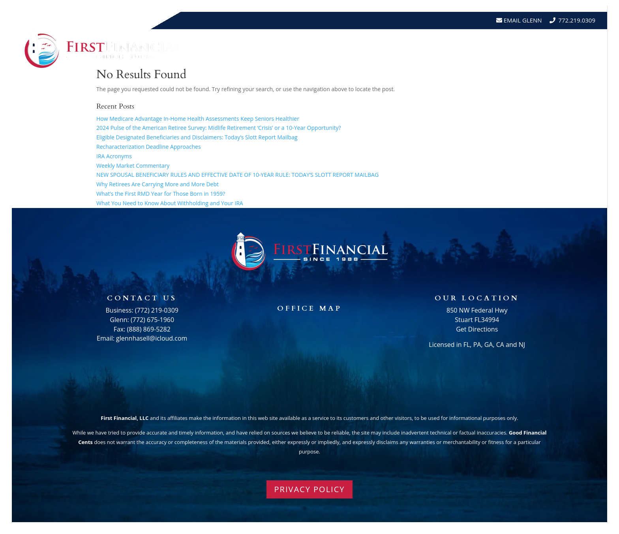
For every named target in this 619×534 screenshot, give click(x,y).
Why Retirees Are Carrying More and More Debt (157, 184)
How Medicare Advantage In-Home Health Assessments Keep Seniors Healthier (197, 118)
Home (311, 48)
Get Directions (477, 329)
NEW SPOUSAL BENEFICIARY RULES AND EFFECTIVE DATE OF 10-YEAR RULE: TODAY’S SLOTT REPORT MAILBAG (237, 174)
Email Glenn (522, 20)
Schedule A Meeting (559, 48)
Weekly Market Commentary (132, 165)
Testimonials (458, 48)
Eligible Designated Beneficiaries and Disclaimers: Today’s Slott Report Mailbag (197, 137)
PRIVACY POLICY (309, 489)
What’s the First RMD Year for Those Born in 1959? (160, 193)
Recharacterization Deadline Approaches (148, 146)
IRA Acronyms (114, 156)
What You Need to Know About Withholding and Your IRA (169, 203)
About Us (346, 48)
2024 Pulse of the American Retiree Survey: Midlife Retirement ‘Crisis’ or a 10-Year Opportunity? (218, 127)
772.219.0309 (576, 20)
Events (502, 48)
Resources (398, 48)
